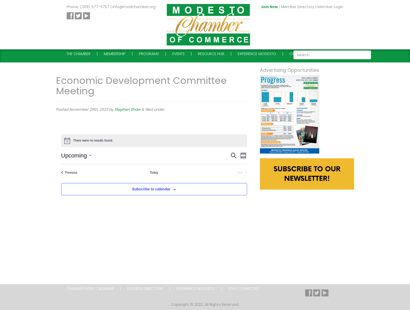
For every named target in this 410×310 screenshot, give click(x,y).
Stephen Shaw (127, 109)
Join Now (269, 6)
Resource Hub (211, 54)
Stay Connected (243, 288)
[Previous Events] (69, 173)
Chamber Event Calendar (90, 288)
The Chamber (78, 54)
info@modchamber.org (134, 6)
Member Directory (297, 6)
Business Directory (145, 288)
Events (178, 54)
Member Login (330, 6)
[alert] (154, 140)
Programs (149, 54)
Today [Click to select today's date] (154, 172)
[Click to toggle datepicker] (76, 155)
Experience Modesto (257, 54)
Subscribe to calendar (151, 189)
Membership (115, 54)
